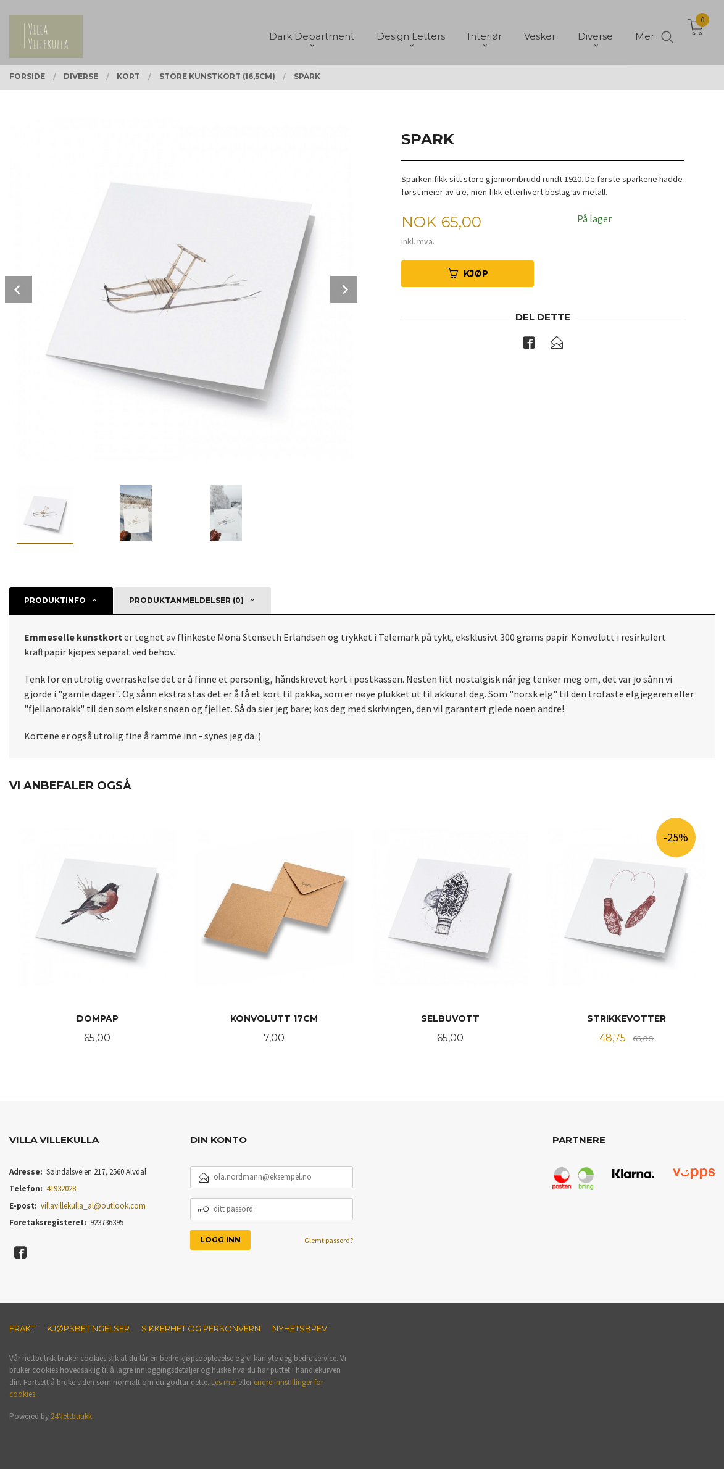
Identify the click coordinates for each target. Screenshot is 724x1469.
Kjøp (467, 273)
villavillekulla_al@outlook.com (93, 1206)
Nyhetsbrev (299, 1328)
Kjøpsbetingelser (88, 1328)
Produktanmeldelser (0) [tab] (186, 600)
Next (343, 289)
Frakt (22, 1328)
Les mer (223, 1382)
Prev (18, 289)
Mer (644, 31)
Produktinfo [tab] (55, 600)
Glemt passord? (328, 1240)
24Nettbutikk (71, 1416)
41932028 (61, 1188)
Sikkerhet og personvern (200, 1328)
